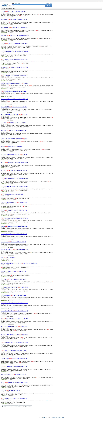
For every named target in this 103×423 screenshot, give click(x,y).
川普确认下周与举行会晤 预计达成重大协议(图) (14, 358)
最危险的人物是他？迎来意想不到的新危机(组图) (14, 99)
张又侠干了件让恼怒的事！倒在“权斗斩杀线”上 (14, 107)
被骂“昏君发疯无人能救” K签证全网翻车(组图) (14, 398)
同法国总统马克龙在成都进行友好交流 (12, 194)
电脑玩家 (12, 143)
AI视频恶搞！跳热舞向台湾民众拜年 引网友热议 (14, 67)
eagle (8, 16)
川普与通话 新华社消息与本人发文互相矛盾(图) (14, 210)
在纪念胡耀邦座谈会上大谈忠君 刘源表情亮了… (14, 218)
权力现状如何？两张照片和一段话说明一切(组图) (14, 186)
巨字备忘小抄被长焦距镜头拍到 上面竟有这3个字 (14, 303)
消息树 (63, 417)
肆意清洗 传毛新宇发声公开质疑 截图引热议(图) (14, 51)
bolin (9, 395)
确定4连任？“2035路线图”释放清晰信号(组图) (13, 350)
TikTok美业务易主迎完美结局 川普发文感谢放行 (14, 138)
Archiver (59, 417)
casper (8, 48)
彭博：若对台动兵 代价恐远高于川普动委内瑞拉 (14, 162)
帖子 (13, 3)
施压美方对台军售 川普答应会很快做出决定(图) (14, 59)
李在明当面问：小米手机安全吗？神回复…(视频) (14, 287)
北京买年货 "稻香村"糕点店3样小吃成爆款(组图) (14, 75)
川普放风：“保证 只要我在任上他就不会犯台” (14, 279)
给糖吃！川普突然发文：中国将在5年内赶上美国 (14, 318)
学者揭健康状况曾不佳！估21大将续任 (12, 146)
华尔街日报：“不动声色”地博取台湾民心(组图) (14, 19)
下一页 (29, 406)
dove (8, 120)
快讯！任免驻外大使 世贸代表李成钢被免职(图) (14, 382)
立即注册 (98, 0)
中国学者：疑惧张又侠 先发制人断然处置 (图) (14, 130)
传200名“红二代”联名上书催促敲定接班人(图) (13, 271)
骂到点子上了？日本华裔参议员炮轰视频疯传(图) (14, 334)
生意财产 (11, 48)
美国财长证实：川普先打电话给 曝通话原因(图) (14, 202)
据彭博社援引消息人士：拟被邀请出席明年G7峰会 (15, 249)
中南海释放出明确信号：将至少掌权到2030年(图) (14, 311)
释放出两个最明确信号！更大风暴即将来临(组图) (14, 178)
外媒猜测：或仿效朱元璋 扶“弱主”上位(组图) (13, 122)
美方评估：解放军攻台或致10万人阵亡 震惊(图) (14, 154)
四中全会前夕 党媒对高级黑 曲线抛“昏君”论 (13, 374)
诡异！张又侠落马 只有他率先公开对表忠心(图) (14, 114)
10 (19, 406)
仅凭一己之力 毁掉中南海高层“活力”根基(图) (13, 242)
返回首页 (3, 0)
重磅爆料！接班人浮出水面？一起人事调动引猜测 (15, 35)
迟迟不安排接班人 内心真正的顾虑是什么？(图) (14, 366)
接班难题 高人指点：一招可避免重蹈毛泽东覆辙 (14, 342)
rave (8, 24)
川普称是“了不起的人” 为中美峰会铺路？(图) (13, 11)
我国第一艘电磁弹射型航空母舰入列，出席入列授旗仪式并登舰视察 (19, 263)
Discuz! (44, 417)
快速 (47, 3)
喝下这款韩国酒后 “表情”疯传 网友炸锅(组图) (13, 295)
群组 (16, 3)
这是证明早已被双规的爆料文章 (10, 390)
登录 (101, 0)
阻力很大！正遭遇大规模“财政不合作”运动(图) (14, 170)
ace (8, 80)
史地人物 (11, 260)
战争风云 (11, 159)
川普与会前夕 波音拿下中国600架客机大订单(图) (14, 43)
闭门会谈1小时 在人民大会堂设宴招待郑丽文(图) (14, 27)
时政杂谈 (11, 24)
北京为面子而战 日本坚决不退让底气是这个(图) (14, 226)
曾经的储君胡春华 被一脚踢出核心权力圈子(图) (14, 234)
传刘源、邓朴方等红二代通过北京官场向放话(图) (14, 83)
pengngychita (9, 199)
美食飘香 (11, 80)
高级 (51, 3)
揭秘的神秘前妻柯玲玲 (8, 257)
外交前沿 (11, 16)
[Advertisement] (52, 411)
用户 (19, 3)
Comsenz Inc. (54, 417)
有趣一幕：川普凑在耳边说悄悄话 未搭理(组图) (14, 326)
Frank (8, 159)
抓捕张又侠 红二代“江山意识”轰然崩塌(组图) (13, 91)
